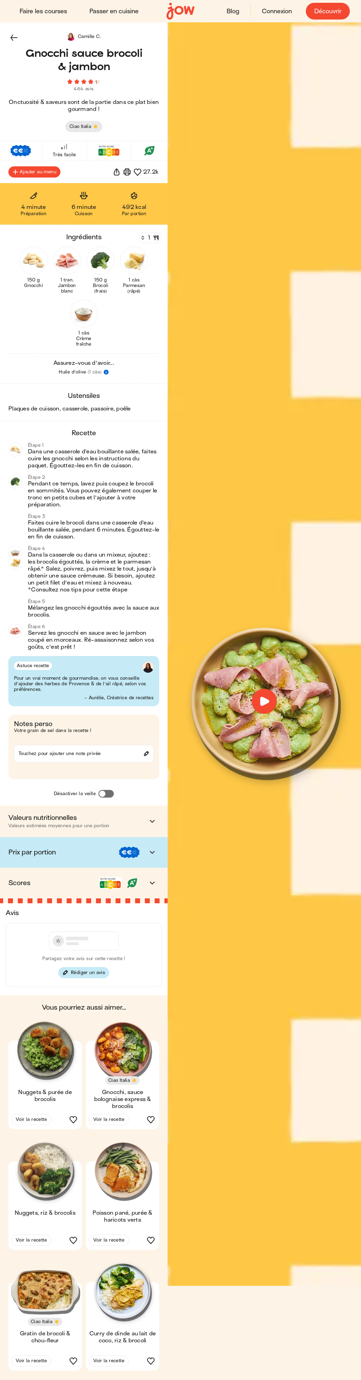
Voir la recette (31, 1120)
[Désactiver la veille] (106, 795)
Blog (233, 11)
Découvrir (327, 11)
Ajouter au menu (34, 173)
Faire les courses (43, 11)
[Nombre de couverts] (150, 239)
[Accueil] (180, 11)
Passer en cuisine (114, 11)
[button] (14, 37)
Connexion (277, 11)
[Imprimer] (127, 173)
